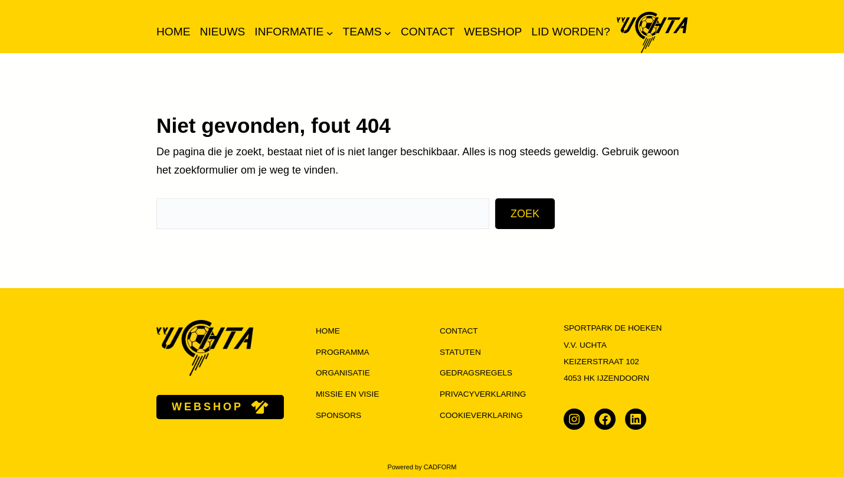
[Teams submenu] (387, 32)
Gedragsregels (476, 372)
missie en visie (347, 394)
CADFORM (440, 467)
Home (173, 31)
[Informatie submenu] (329, 32)
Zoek (525, 214)
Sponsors (338, 415)
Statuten (460, 352)
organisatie (343, 372)
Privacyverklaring (483, 394)
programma (342, 352)
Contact (459, 330)
